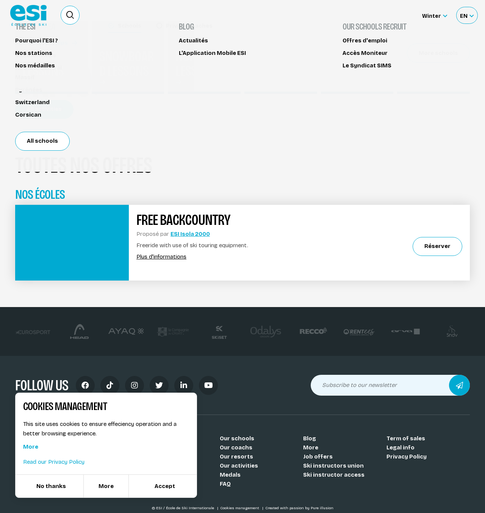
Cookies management (240, 508)
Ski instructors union (333, 465)
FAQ (225, 483)
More (310, 447)
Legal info (400, 447)
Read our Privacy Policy (53, 461)
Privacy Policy (406, 456)
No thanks (51, 486)
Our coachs (236, 447)
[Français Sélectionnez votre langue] (466, 15)
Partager (413, 87)
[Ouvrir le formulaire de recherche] (70, 15)
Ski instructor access (334, 474)
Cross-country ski (45, 52)
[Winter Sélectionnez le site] (434, 15)
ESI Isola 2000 (190, 234)
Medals (230, 474)
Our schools (237, 438)
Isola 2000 (39, 108)
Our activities (239, 465)
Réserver (413, 66)
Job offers (318, 456)
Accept (165, 486)
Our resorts (236, 456)
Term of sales (405, 438)
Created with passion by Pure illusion (299, 508)
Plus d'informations (161, 257)
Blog (309, 438)
